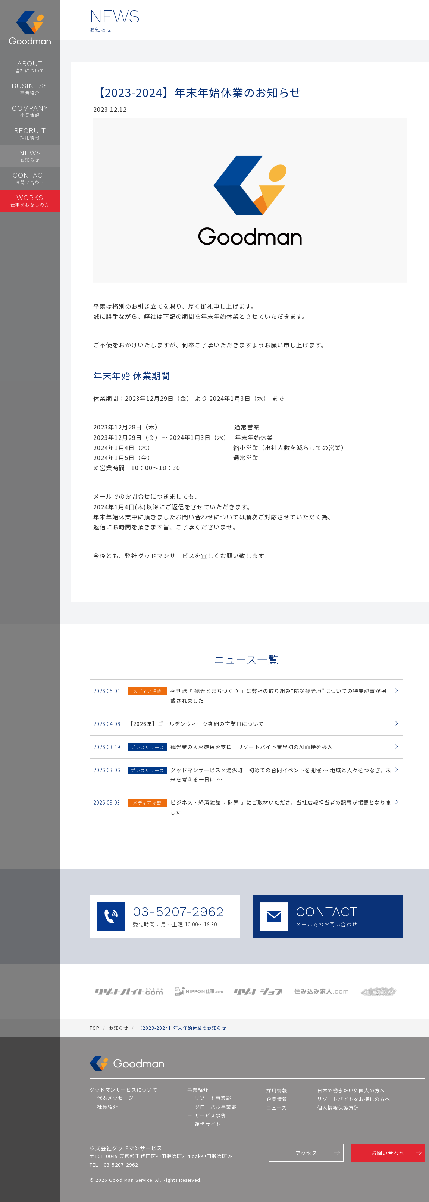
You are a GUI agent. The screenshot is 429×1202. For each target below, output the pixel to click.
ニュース (276, 1107)
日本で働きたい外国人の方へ (351, 1090)
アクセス (306, 1153)
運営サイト (208, 1123)
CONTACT (327, 916)
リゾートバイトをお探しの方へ (353, 1098)
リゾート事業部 (213, 1097)
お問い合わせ (388, 1153)
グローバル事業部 (216, 1106)
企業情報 (276, 1098)
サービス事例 (210, 1115)
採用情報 (276, 1090)
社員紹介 (107, 1106)
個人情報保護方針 (338, 1107)
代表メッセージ (115, 1097)
